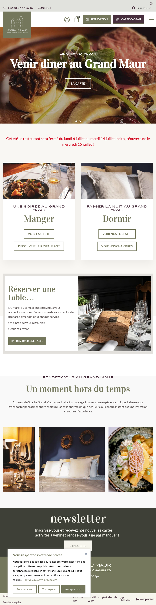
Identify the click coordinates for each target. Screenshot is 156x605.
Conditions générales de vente (102, 599)
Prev (5, 75)
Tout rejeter (49, 589)
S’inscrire (78, 545)
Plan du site (78, 599)
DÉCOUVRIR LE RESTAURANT (39, 246)
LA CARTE (78, 83)
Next (151, 75)
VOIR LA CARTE (39, 234)
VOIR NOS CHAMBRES (117, 246)
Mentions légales (12, 602)
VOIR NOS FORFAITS (117, 234)
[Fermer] (86, 554)
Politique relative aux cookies (40, 579)
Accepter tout (73, 589)
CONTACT (44, 7)
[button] (144, 8)
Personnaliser (25, 589)
